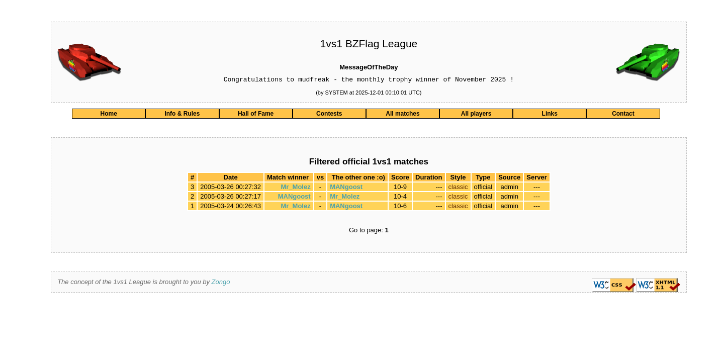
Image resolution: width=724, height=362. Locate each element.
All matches (402, 115)
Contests (329, 115)
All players (476, 115)
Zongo (221, 283)
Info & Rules (182, 115)
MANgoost (346, 188)
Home (109, 115)
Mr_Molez (295, 188)
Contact (623, 115)
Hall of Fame (256, 115)
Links (550, 115)
